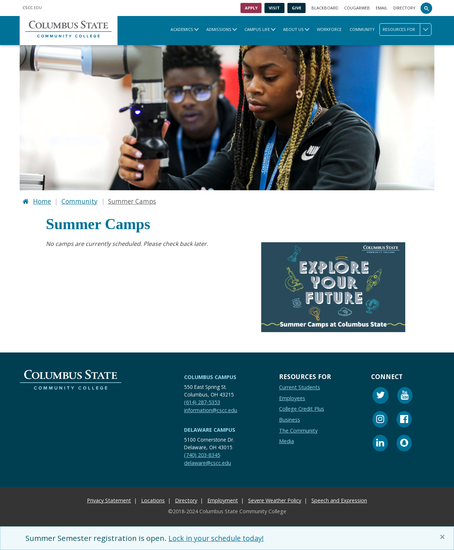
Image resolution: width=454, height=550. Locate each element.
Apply (251, 8)
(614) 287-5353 (202, 401)
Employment (222, 500)
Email (381, 8)
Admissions (218, 29)
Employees (292, 397)
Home (42, 200)
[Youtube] (405, 395)
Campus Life (257, 29)
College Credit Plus (301, 408)
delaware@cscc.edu (207, 462)
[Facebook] (404, 419)
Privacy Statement (109, 500)
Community (362, 29)
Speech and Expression (339, 500)
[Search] (426, 8)
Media (286, 440)
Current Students (299, 386)
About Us (293, 29)
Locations (153, 500)
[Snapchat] (404, 443)
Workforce (329, 29)
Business (289, 418)
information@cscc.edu (210, 409)
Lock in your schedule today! (219, 538)
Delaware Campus (209, 429)
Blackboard (324, 8)
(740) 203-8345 (202, 454)
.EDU (32, 7)
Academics (182, 29)
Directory (404, 8)
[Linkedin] (380, 443)
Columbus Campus (210, 376)
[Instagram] (380, 419)
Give (296, 8)
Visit (274, 8)
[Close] (444, 537)
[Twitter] (380, 395)
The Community (298, 429)
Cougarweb (357, 8)
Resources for (407, 29)
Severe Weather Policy (274, 500)
